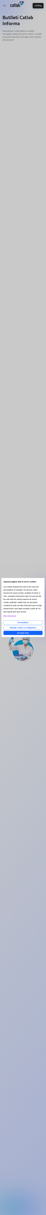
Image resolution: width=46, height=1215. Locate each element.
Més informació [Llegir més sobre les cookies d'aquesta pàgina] (9, 616)
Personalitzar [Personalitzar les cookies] (23, 623)
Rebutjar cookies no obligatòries (23, 628)
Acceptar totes (23, 633)
